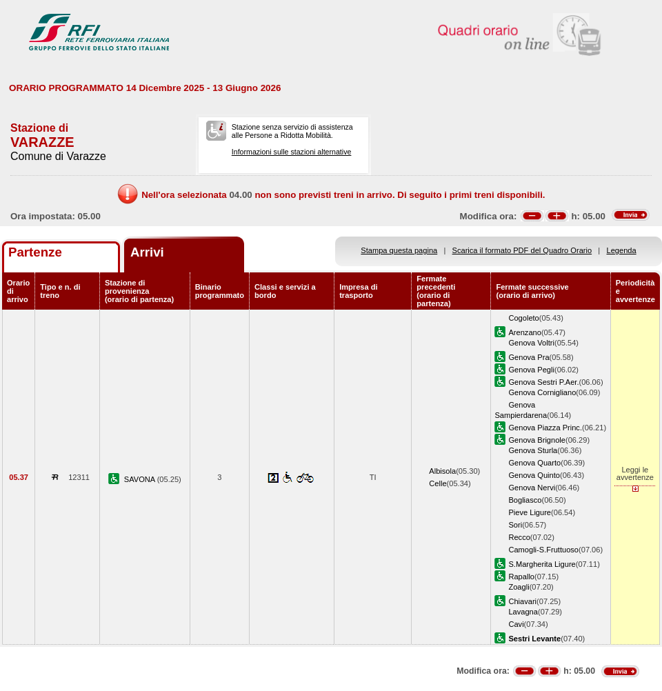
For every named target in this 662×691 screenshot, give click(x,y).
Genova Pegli (531, 369)
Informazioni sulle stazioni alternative (292, 152)
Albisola (442, 471)
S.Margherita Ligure (541, 564)
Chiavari (522, 601)
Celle (437, 483)
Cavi (515, 624)
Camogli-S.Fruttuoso (543, 549)
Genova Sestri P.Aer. (543, 382)
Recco (519, 537)
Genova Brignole (536, 440)
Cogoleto (523, 318)
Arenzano (524, 332)
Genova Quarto (534, 463)
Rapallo (521, 576)
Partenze (35, 252)
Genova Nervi (531, 487)
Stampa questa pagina (399, 250)
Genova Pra (528, 357)
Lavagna (523, 612)
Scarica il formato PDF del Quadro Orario (522, 250)
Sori (515, 525)
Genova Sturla (532, 450)
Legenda (621, 250)
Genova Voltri (531, 343)
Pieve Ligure (529, 512)
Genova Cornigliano (542, 392)
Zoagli (518, 587)
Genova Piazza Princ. (545, 427)
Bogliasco (524, 500)
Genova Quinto (534, 475)
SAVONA (140, 479)
